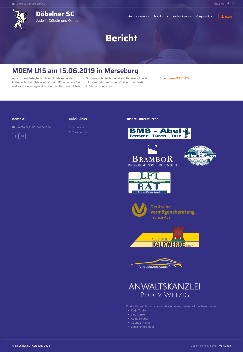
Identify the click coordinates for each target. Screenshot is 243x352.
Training (159, 16)
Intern (226, 16)
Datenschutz (80, 132)
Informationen (136, 16)
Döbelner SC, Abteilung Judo (32, 345)
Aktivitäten (180, 16)
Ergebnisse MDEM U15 (174, 78)
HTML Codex (223, 345)
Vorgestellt (203, 16)
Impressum (79, 127)
